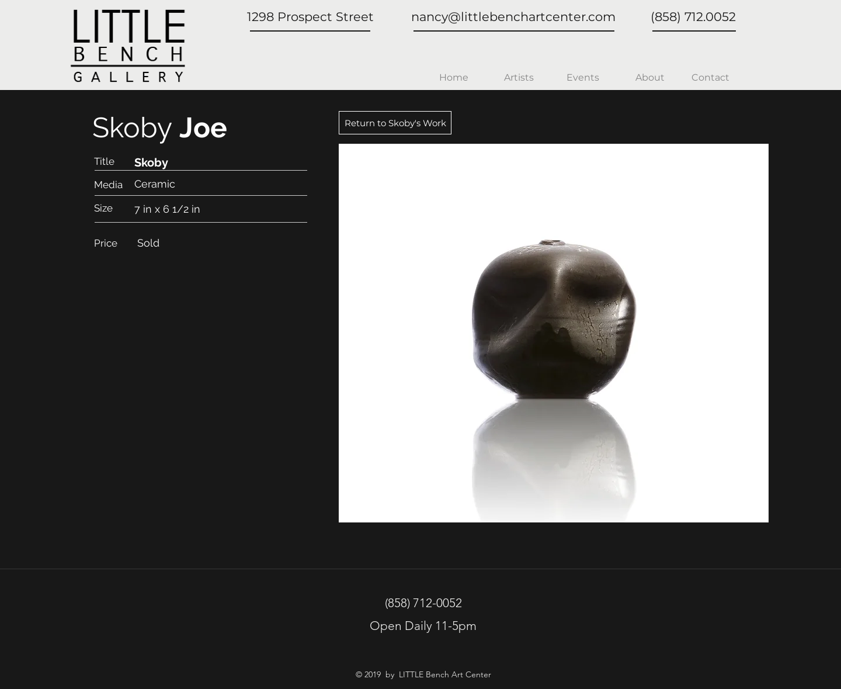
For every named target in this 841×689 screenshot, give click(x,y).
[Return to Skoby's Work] (395, 122)
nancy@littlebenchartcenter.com (513, 16)
